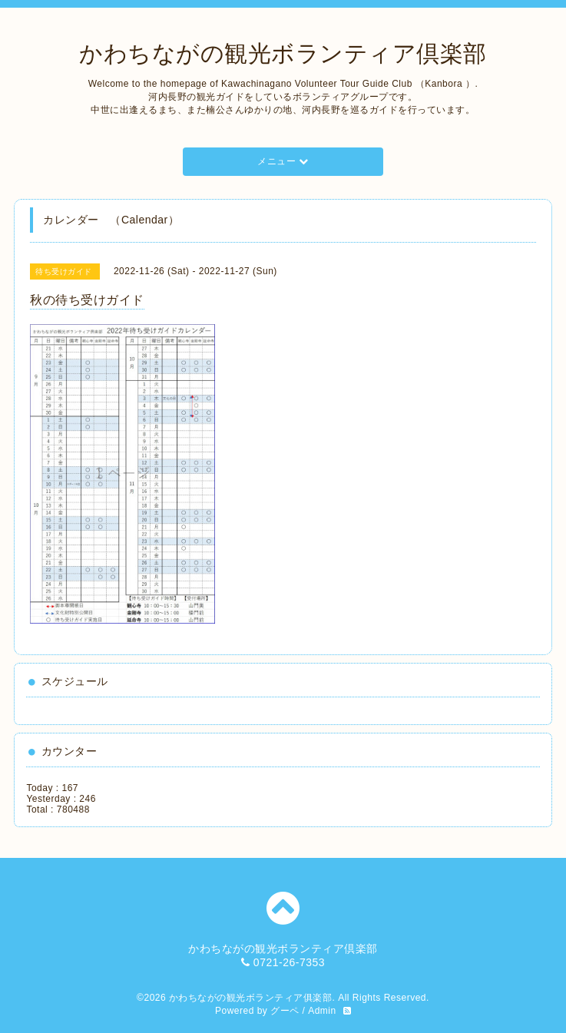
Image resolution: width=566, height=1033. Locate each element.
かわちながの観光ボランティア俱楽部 (251, 997)
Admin (322, 1010)
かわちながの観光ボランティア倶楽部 (283, 53)
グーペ (285, 1010)
